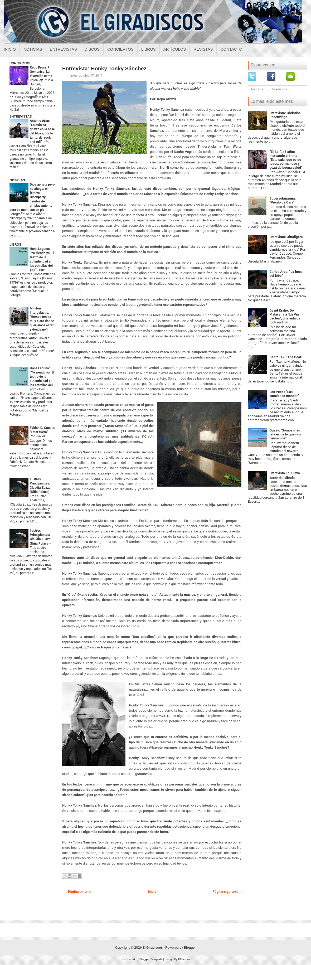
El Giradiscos (153, 947)
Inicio (10, 49)
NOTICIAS (17, 180)
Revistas (203, 49)
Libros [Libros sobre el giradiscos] (148, 49)
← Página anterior (78, 892)
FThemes (184, 959)
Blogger (190, 947)
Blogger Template (151, 959)
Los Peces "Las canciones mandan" (284, 394)
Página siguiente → (227, 892)
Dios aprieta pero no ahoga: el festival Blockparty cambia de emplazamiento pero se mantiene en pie (32, 197)
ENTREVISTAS (20, 116)
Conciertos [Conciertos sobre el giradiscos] (120, 49)
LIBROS (15, 244)
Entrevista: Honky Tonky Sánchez (104, 68)
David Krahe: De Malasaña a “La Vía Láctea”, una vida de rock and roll (284, 316)
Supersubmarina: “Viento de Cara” (282, 200)
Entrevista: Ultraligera (286, 237)
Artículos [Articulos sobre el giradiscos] (174, 49)
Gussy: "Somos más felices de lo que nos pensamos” (285, 434)
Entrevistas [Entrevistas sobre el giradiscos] (63, 49)
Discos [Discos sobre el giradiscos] (92, 49)
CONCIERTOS (19, 63)
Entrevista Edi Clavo (284, 473)
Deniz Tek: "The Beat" (285, 357)
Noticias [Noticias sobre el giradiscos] (32, 49)
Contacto (231, 49)
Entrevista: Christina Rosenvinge (284, 115)
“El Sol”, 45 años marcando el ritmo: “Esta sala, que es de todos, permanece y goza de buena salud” (285, 159)
